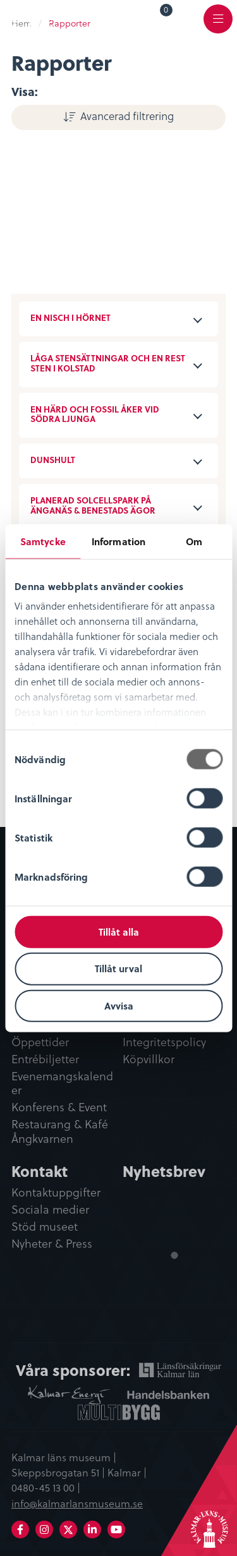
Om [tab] (194, 541)
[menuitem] (157, 18)
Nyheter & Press (51, 1243)
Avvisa (118, 1006)
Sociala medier (50, 1209)
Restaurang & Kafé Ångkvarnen (59, 1132)
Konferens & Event (59, 1107)
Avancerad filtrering (127, 115)
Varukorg (166, 11)
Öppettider (40, 1042)
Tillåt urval (118, 968)
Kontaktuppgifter (55, 1192)
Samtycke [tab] (43, 541)
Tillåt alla (119, 931)
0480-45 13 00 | (45, 1487)
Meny (218, 25)
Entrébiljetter (45, 1059)
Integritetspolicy (164, 1042)
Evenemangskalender (62, 1084)
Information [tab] (118, 541)
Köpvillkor (148, 1059)
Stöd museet (44, 1226)
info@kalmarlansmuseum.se (77, 1503)
